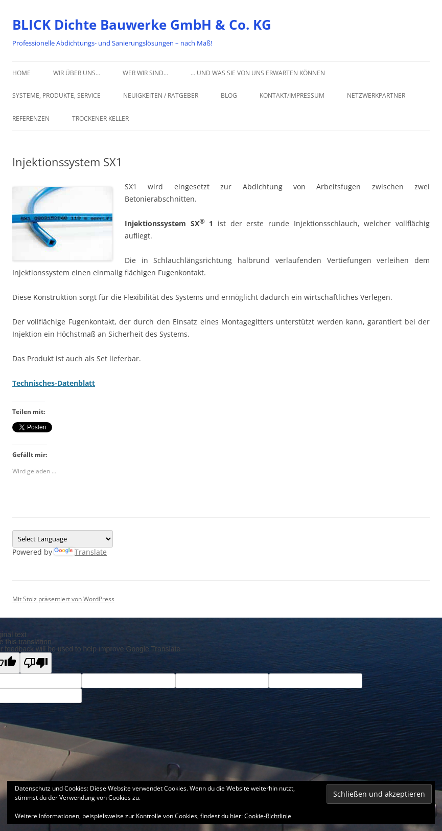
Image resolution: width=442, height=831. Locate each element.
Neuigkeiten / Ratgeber (160, 95)
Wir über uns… (76, 73)
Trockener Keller (100, 118)
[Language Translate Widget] (62, 539)
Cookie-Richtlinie (267, 816)
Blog (229, 95)
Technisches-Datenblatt (53, 383)
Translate (80, 552)
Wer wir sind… (145, 73)
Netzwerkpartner (376, 95)
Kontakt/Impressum (292, 95)
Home (21, 73)
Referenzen (31, 118)
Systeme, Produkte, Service (56, 95)
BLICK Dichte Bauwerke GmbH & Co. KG (141, 24)
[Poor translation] (36, 662)
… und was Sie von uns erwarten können (258, 73)
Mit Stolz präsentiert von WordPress (63, 599)
